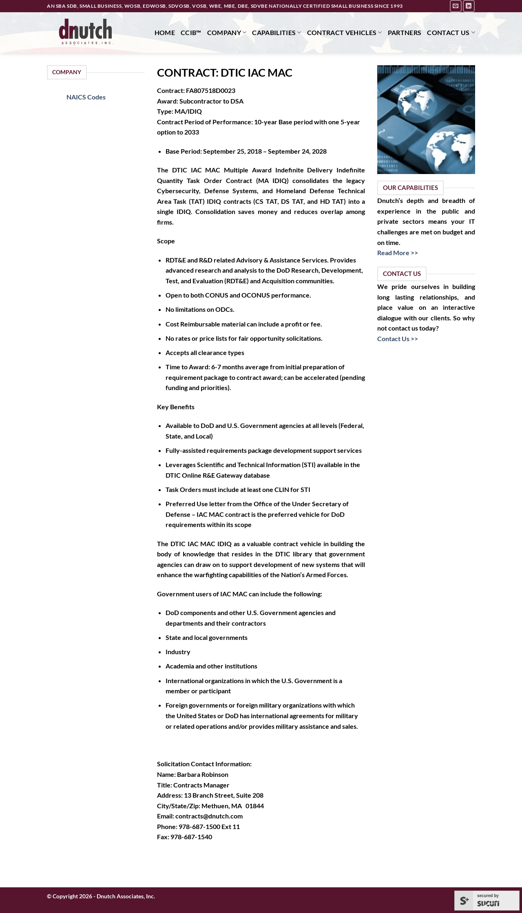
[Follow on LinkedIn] (469, 6)
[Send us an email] (456, 6)
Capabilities (276, 32)
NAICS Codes (86, 97)
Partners (405, 32)
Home (165, 32)
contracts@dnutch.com (209, 816)
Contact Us (451, 32)
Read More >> (397, 252)
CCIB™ (191, 32)
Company (227, 32)
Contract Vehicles (344, 32)
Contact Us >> (397, 338)
